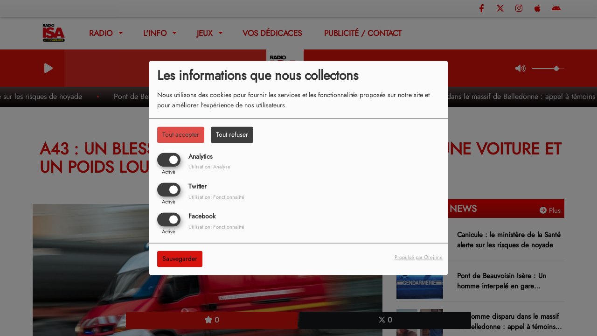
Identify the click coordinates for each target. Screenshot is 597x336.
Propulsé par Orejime (419, 257)
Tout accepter (180, 134)
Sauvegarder (179, 259)
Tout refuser (232, 134)
